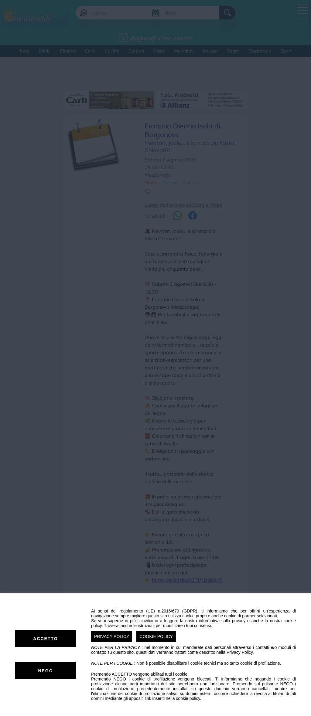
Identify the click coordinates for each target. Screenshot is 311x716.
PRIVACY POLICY (111, 636)
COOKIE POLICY (156, 636)
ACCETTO (45, 638)
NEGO (45, 670)
